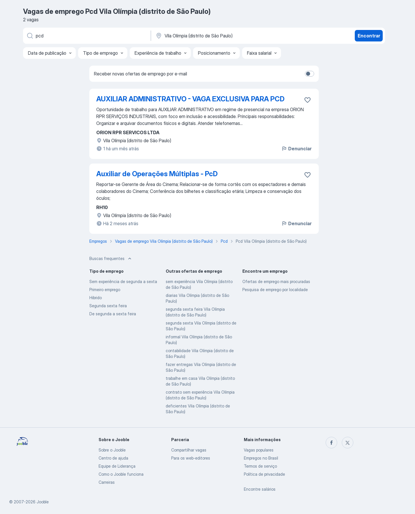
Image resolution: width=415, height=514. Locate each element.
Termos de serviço (260, 466)
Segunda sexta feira (108, 305)
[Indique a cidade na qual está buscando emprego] (215, 36)
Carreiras (107, 482)
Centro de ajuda (113, 458)
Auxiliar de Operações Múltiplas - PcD (157, 174)
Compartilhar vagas (188, 449)
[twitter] (347, 442)
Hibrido (95, 297)
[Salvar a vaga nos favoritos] (307, 100)
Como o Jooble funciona (121, 474)
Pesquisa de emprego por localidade (275, 289)
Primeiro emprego (104, 289)
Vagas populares (258, 449)
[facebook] (331, 442)
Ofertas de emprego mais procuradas (276, 281)
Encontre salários (260, 489)
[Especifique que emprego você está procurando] (86, 36)
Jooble (43, 501)
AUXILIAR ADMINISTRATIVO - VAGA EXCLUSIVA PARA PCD (190, 99)
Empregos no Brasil (261, 458)
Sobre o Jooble (112, 449)
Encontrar (369, 36)
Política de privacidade (264, 474)
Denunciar (296, 148)
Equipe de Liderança (117, 466)
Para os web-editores (190, 458)
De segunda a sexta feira (112, 313)
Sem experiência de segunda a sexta (123, 281)
